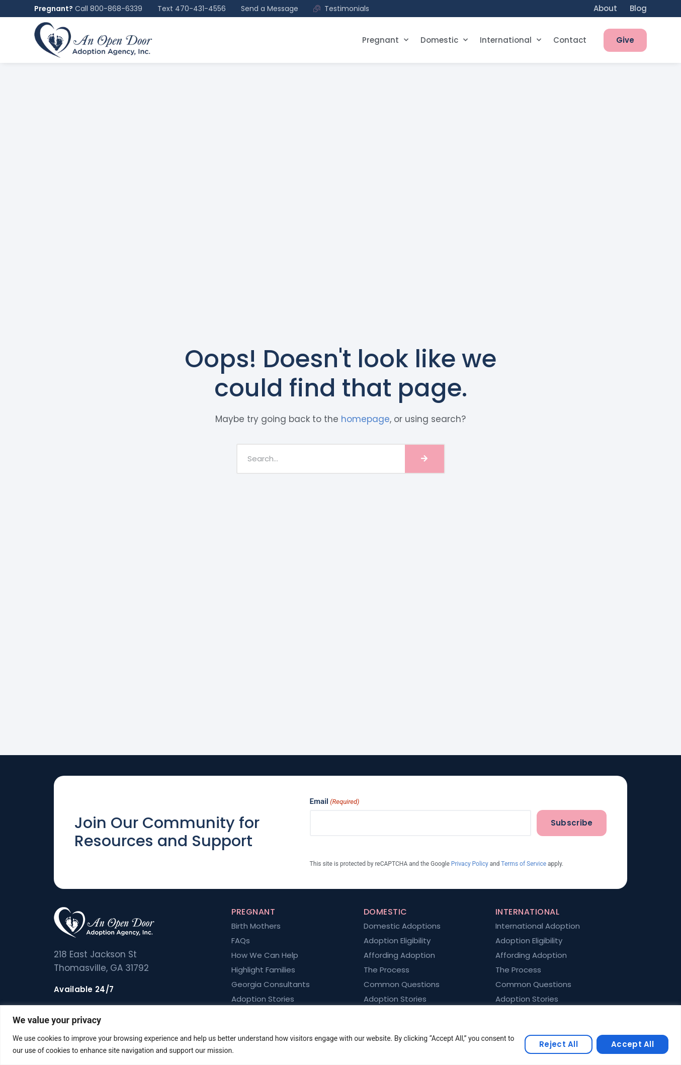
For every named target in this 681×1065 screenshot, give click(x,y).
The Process (386, 969)
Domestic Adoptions (402, 926)
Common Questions (402, 984)
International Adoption (537, 926)
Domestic (444, 40)
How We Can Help (264, 955)
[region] (340, 1035)
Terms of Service (523, 863)
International (510, 40)
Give (625, 40)
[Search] (424, 459)
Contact (569, 40)
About (605, 8)
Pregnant (385, 40)
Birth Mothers (256, 926)
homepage (365, 419)
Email (335, 801)
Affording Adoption (399, 955)
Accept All (632, 1044)
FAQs (240, 940)
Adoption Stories (262, 999)
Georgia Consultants (270, 984)
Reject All (558, 1044)
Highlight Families (263, 969)
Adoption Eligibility (397, 940)
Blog (638, 8)
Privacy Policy (469, 863)
